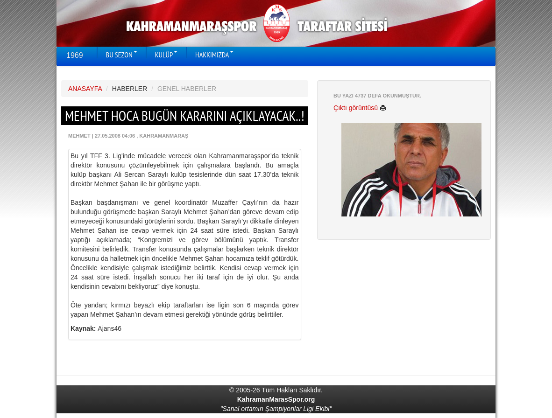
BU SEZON (121, 54)
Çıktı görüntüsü (359, 107)
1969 (74, 55)
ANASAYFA (85, 88)
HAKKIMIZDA (214, 54)
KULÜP (166, 54)
